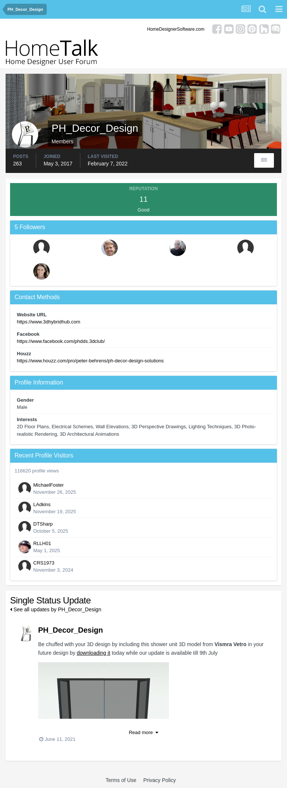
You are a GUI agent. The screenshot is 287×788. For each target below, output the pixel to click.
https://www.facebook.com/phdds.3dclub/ (61, 341)
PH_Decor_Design (70, 630)
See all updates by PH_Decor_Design (55, 609)
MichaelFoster (48, 485)
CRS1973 (43, 563)
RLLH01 (42, 543)
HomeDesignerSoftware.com (175, 29)
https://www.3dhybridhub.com (48, 322)
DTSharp (43, 524)
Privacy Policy (159, 780)
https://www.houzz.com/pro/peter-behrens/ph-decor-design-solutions (90, 360)
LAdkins (41, 504)
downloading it (94, 653)
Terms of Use (120, 780)
